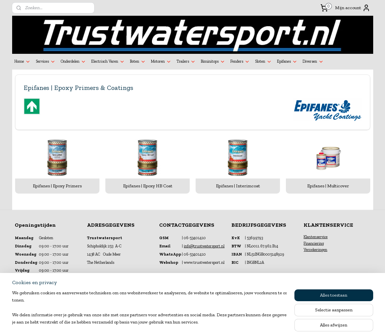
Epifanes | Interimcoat (238, 186)
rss (186, 322)
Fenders (240, 61)
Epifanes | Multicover (328, 186)
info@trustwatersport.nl (204, 246)
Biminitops (213, 61)
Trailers (186, 61)
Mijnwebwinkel (257, 322)
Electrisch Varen (108, 61)
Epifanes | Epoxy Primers (57, 186)
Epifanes (287, 61)
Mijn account (352, 8)
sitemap (176, 322)
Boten (138, 61)
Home (22, 61)
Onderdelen (73, 61)
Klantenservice (316, 237)
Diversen (313, 61)
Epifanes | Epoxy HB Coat (147, 186)
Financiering (314, 243)
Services (45, 61)
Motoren (161, 61)
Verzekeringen (315, 249)
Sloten (263, 61)
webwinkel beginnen (207, 322)
